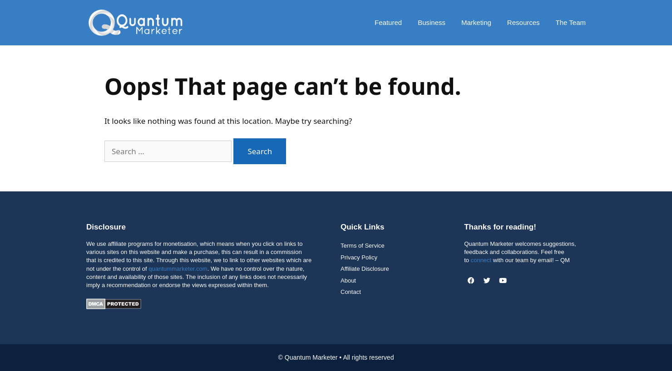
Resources (523, 22)
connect (481, 260)
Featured (388, 22)
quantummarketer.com (177, 268)
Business (431, 22)
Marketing (476, 22)
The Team (571, 22)
